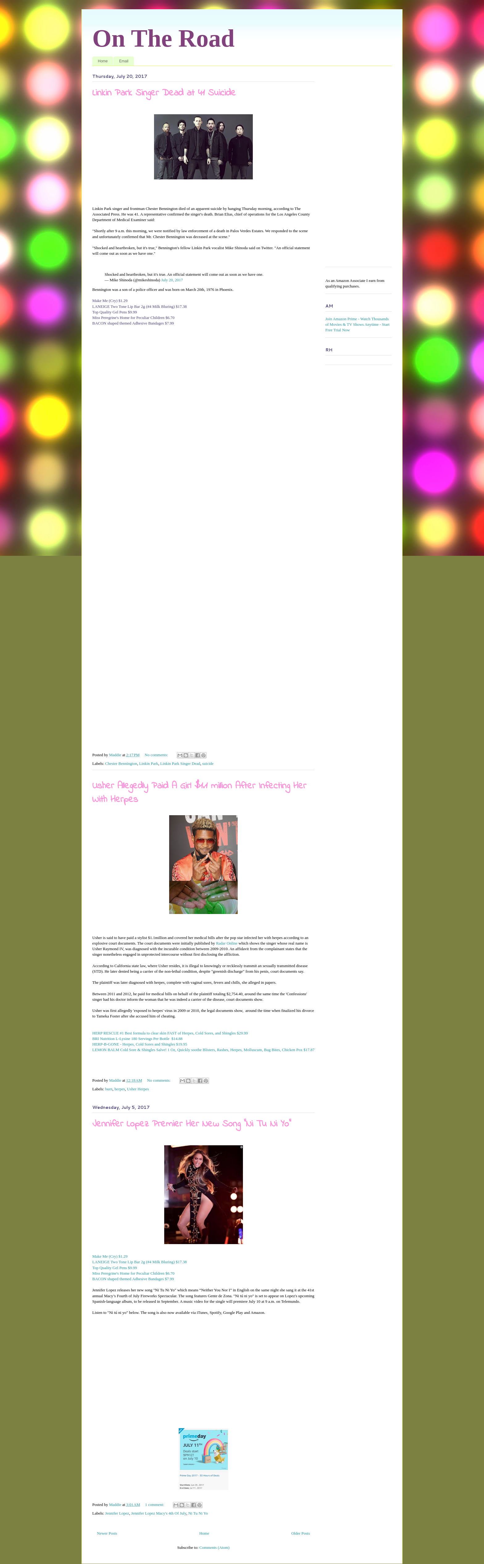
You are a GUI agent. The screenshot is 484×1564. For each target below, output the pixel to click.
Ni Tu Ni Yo (198, 1513)
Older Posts (300, 1533)
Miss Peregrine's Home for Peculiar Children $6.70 (133, 317)
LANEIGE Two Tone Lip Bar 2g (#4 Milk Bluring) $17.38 (139, 306)
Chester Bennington (121, 763)
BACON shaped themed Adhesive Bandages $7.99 (133, 323)
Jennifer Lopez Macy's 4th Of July (158, 1513)
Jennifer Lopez (117, 1513)
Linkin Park (148, 763)
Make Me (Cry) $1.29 (109, 300)
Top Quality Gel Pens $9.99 (114, 312)
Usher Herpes (138, 1089)
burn (109, 1089)
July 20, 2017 (172, 280)
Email (123, 61)
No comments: (157, 755)
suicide (208, 763)
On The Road (163, 38)
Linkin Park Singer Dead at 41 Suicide (164, 93)
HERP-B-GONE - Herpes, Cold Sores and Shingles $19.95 (139, 1044)
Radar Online (227, 943)
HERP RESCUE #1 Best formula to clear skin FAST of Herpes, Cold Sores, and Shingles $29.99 (170, 1033)
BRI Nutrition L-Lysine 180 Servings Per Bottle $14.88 (137, 1038)
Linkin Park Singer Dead (180, 763)
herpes (120, 1089)
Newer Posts (107, 1533)
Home (103, 61)
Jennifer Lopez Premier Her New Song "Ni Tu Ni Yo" (191, 1124)
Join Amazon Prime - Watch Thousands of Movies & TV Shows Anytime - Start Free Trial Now (357, 324)
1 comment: (155, 1504)
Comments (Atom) (214, 1547)
